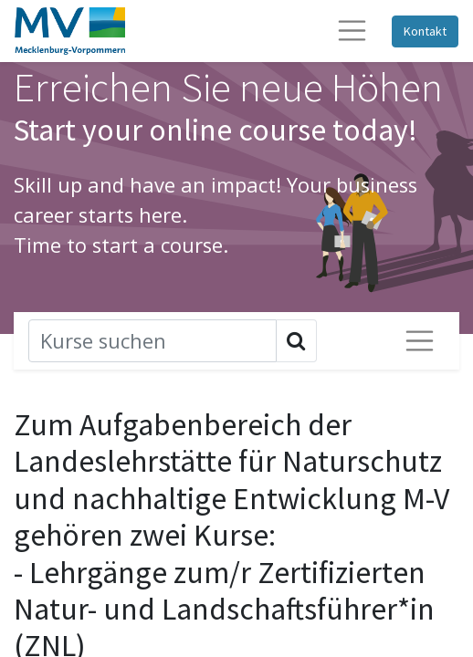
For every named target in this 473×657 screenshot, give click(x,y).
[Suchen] (152, 340)
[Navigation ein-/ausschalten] (419, 340)
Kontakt (425, 31)
